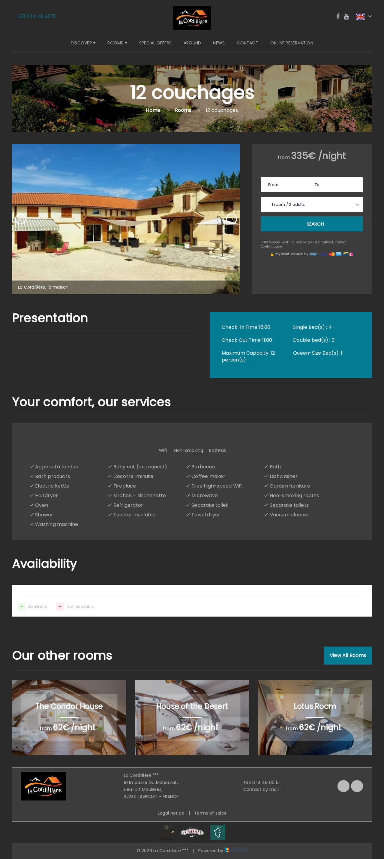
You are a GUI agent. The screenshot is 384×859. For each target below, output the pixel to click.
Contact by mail (257, 789)
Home (153, 110)
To (317, 185)
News (219, 43)
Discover (83, 43)
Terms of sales (210, 813)
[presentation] (20, 219)
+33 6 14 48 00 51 (258, 782)
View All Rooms (348, 655)
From (273, 185)
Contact (247, 43)
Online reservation (291, 43)
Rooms (117, 43)
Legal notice (171, 813)
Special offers (155, 43)
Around (192, 43)
